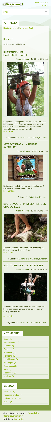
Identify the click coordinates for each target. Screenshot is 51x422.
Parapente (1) (10, 356)
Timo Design (18, 419)
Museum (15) (9, 391)
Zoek (31, 28)
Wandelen (34, 259)
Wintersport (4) (10, 363)
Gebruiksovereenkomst (13, 416)
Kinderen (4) (9, 376)
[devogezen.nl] (13, 4)
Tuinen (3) (8, 402)
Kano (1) (7, 369)
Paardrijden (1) (10, 373)
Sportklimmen (32, 138)
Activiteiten (21, 138)
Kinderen (43, 138)
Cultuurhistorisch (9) (12, 398)
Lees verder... (9, 131)
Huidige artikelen (10, 28)
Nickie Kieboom (22, 59)
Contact (44, 5)
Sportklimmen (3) (11, 359)
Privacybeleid (33, 413)
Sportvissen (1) (10, 366)
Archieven (23, 28)
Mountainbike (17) (11, 342)
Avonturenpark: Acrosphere (23, 265)
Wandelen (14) (10, 352)
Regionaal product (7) (13, 395)
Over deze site (41, 3)
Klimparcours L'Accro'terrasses (16, 53)
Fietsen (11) (9, 349)
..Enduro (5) (9, 346)
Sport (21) (8, 339)
